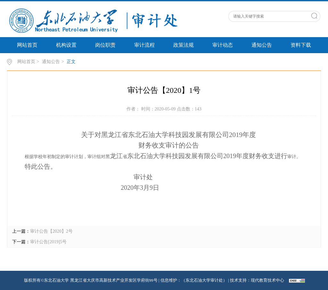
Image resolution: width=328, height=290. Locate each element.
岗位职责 (105, 45)
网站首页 (27, 45)
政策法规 (183, 45)
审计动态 (222, 45)
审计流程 (144, 45)
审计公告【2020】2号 (51, 231)
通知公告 (261, 45)
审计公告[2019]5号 (48, 241)
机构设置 (66, 45)
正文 (71, 61)
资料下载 (301, 45)
